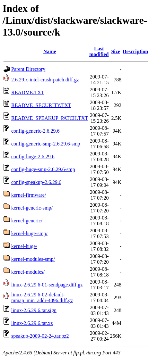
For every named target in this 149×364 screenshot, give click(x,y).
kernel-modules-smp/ (33, 259)
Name (49, 51)
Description (135, 51)
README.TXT (27, 92)
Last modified (99, 51)
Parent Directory (28, 69)
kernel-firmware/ (28, 195)
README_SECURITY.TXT (41, 105)
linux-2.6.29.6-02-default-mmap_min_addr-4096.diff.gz (42, 297)
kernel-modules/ (28, 272)
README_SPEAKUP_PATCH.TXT (49, 118)
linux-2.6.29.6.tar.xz (32, 323)
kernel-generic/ (26, 220)
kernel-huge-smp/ (29, 233)
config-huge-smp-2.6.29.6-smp (43, 169)
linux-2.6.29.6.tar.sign (34, 310)
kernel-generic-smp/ (32, 208)
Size (115, 51)
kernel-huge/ (24, 246)
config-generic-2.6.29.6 (35, 131)
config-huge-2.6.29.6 (33, 156)
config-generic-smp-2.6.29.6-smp (45, 143)
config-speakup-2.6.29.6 (36, 182)
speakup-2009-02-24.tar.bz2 (40, 336)
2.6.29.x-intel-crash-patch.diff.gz (45, 79)
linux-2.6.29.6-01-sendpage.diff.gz (47, 284)
